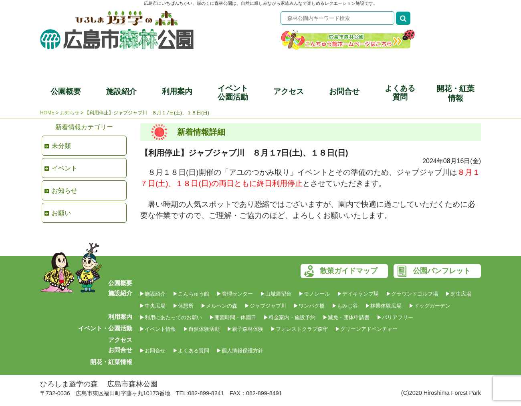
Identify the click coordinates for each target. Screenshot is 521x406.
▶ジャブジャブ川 (265, 306)
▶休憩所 (183, 306)
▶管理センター (234, 294)
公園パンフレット (442, 271)
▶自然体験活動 (201, 329)
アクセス (288, 91)
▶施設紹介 (152, 294)
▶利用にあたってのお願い (170, 317)
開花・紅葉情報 (455, 93)
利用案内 (177, 91)
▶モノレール (314, 294)
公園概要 (65, 91)
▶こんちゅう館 (191, 294)
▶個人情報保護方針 (239, 351)
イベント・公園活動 (105, 328)
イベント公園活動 (233, 92)
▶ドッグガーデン (429, 306)
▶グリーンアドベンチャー (366, 329)
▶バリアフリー (395, 317)
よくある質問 (400, 92)
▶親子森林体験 (245, 329)
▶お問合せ (152, 351)
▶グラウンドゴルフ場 (412, 294)
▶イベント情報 (157, 329)
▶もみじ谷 (345, 306)
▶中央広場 (152, 306)
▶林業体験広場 (383, 306)
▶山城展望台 (275, 294)
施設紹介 (121, 91)
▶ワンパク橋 (309, 306)
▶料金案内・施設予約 (289, 317)
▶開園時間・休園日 (232, 317)
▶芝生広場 (458, 294)
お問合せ (344, 91)
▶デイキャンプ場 (358, 294)
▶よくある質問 (191, 351)
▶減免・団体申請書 (346, 317)
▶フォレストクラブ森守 (299, 329)
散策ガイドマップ (349, 271)
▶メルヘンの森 (219, 306)
